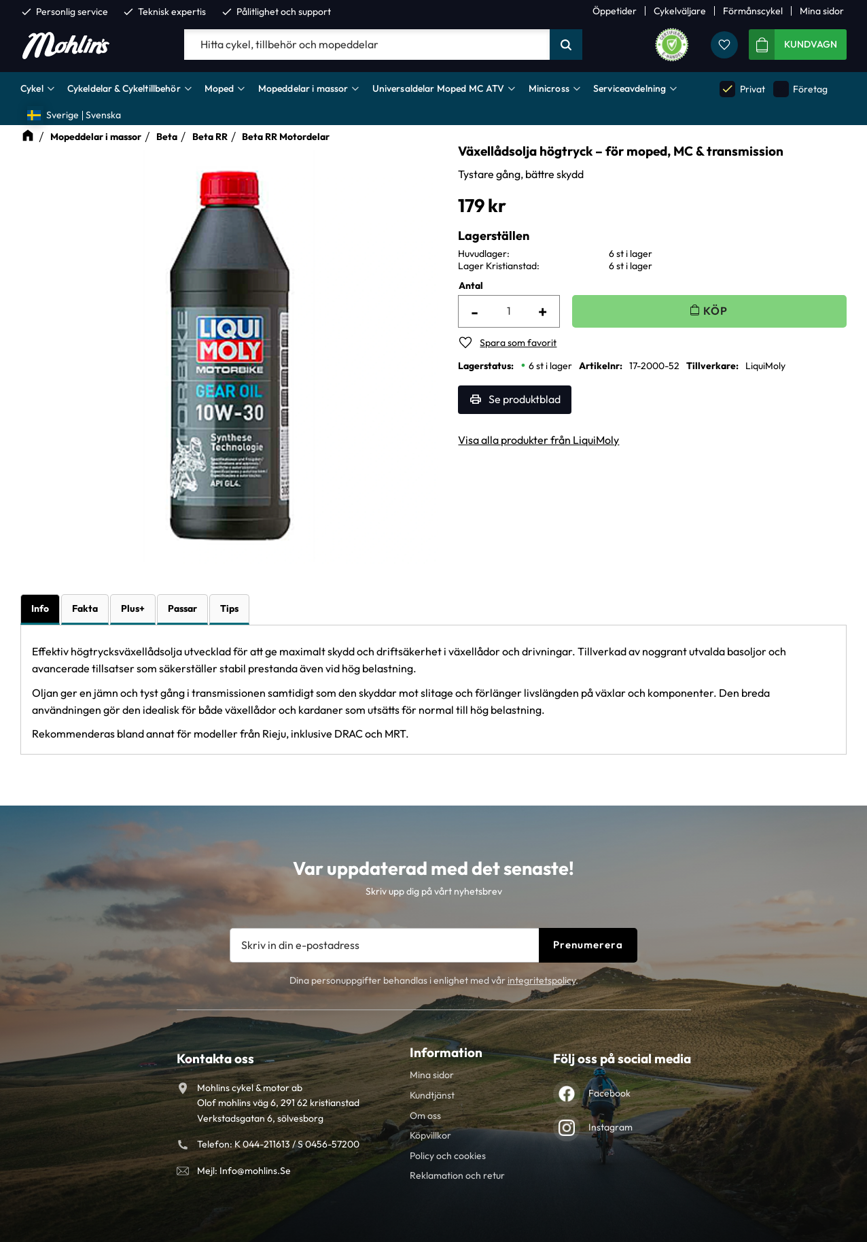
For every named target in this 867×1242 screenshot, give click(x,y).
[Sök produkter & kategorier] (367, 45)
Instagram (610, 1127)
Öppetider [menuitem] (614, 11)
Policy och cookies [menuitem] (448, 1156)
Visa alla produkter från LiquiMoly (538, 440)
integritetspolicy (542, 980)
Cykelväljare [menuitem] (680, 11)
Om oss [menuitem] (425, 1115)
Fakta (85, 608)
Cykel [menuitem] (31, 88)
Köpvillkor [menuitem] (430, 1135)
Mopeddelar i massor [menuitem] (303, 88)
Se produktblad (525, 399)
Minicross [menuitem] (549, 88)
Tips (229, 608)
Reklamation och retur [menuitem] (457, 1175)
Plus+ (133, 608)
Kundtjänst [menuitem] (432, 1095)
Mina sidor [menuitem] (822, 11)
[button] (724, 44)
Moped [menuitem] (219, 88)
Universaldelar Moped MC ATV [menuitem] (438, 88)
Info (40, 608)
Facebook (609, 1093)
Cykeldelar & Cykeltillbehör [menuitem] (124, 88)
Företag (800, 89)
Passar (182, 608)
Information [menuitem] (446, 1052)
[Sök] (566, 45)
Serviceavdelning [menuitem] (629, 88)
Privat (742, 89)
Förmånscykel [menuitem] (753, 11)
